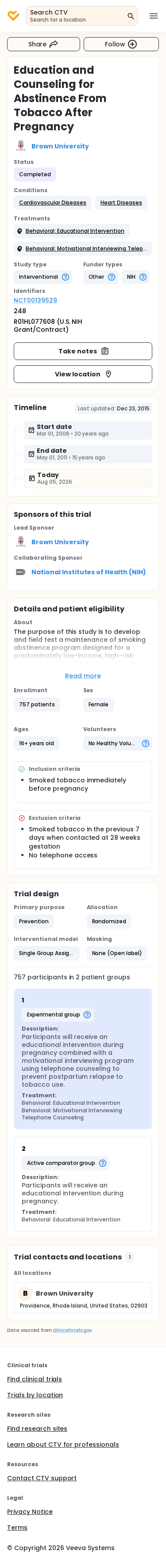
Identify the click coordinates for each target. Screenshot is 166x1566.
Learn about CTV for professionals (63, 1444)
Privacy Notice (30, 1511)
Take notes (83, 351)
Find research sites (37, 1428)
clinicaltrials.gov (72, 1330)
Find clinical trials (34, 1379)
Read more (83, 676)
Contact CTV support (42, 1478)
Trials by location (35, 1395)
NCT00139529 (35, 300)
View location (84, 374)
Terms (17, 1527)
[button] (53, 203)
